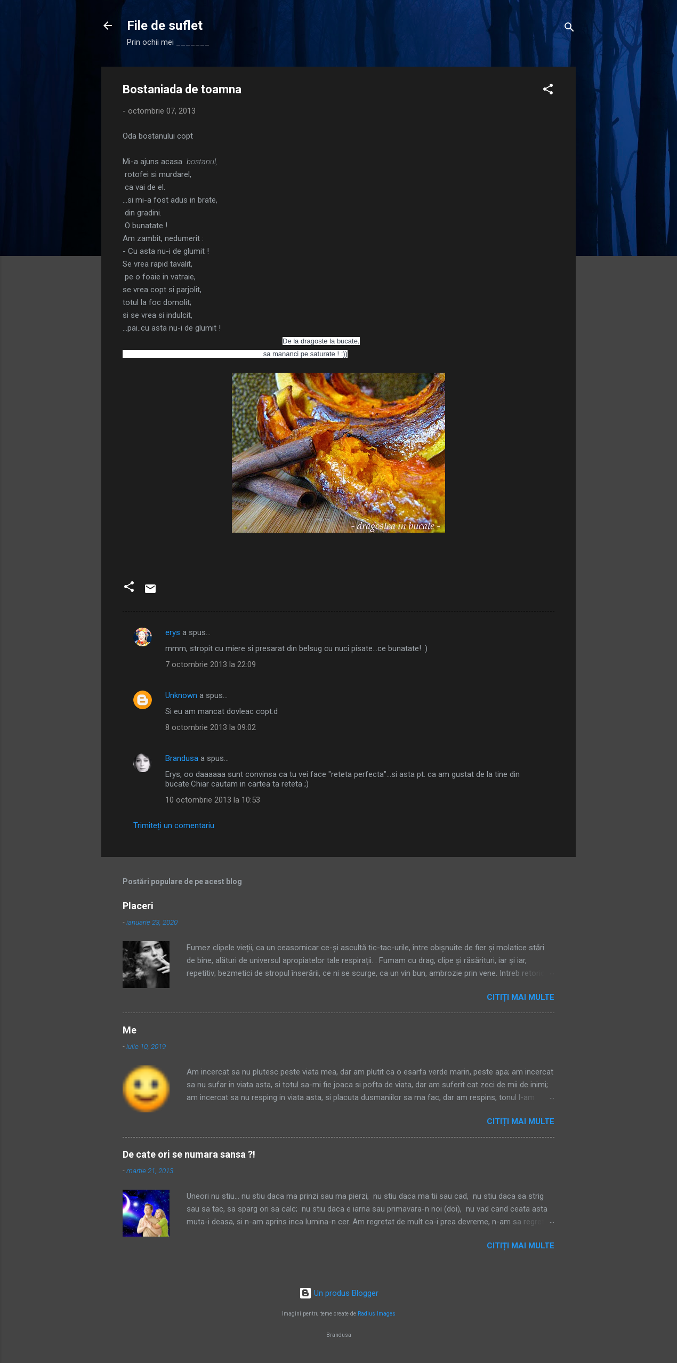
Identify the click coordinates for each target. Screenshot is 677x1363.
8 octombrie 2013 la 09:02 (210, 727)
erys (172, 632)
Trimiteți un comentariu (173, 825)
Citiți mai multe (520, 997)
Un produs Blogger (338, 1293)
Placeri (138, 905)
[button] (548, 91)
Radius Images (377, 1313)
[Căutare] (569, 29)
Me (129, 1030)
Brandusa (181, 758)
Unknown (181, 695)
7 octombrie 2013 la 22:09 (210, 664)
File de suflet (165, 25)
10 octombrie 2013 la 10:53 (212, 800)
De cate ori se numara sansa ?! (189, 1154)
